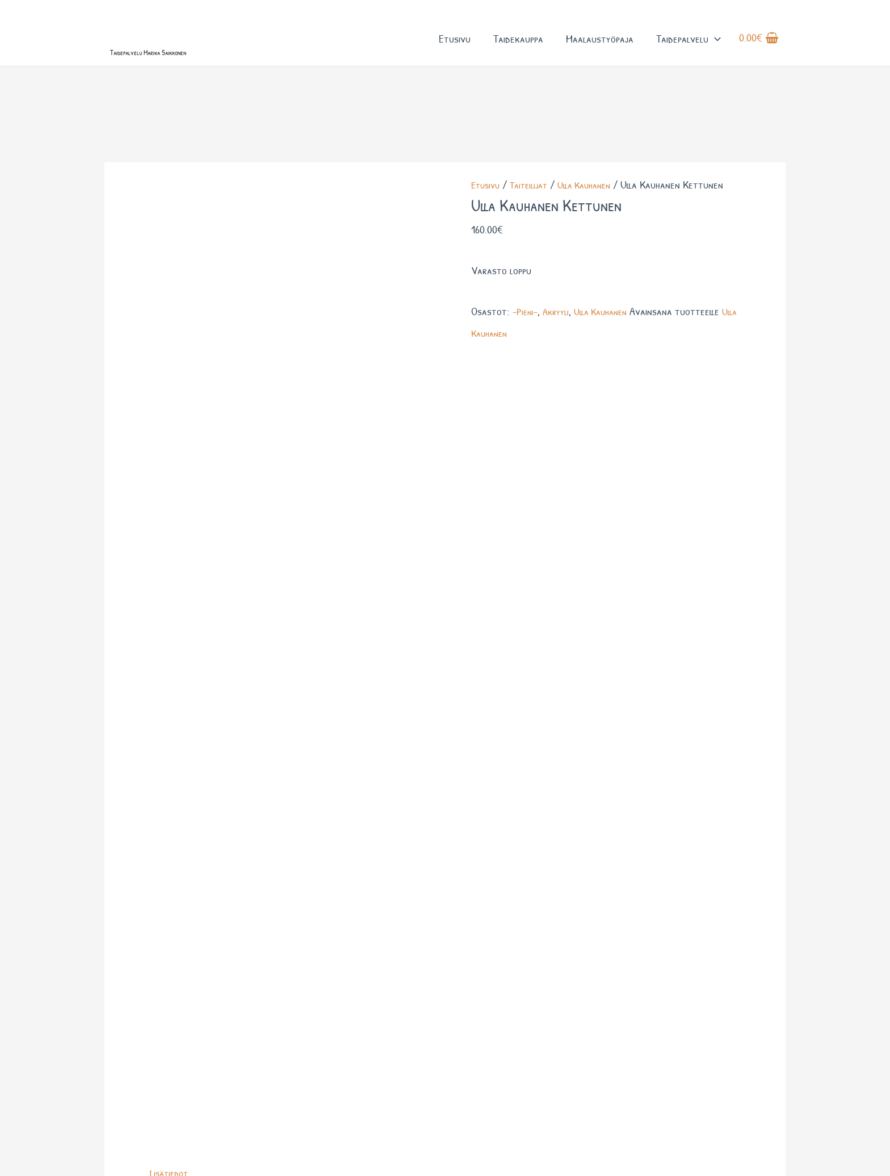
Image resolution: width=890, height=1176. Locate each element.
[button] (714, 50)
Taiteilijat (534, 232)
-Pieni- (526, 358)
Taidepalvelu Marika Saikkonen (192, 72)
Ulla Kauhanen (595, 232)
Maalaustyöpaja (599, 50)
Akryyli (560, 358)
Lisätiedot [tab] (171, 400)
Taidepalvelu (688, 50)
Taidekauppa (518, 50)
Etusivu (455, 50)
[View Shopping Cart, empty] (759, 50)
